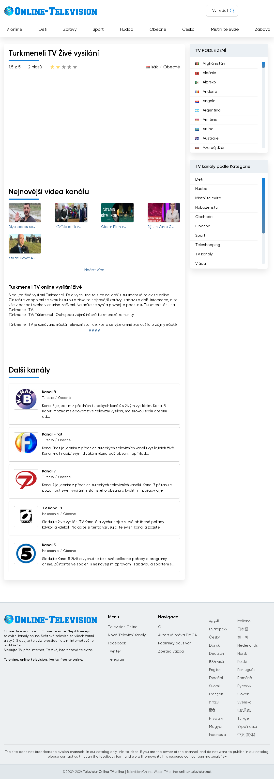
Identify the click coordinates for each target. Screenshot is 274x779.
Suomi (214, 686)
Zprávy (69, 29)
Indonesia (217, 735)
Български (218, 629)
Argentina (208, 110)
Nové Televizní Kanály (127, 635)
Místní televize (225, 29)
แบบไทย (244, 710)
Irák (154, 67)
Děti (42, 29)
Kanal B (49, 392)
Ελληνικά (216, 662)
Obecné (158, 29)
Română (244, 678)
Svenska (244, 702)
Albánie (205, 73)
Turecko (48, 398)
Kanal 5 (49, 545)
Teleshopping (207, 245)
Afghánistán (210, 64)
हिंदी (212, 710)
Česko (188, 29)
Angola (205, 101)
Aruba (204, 129)
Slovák (243, 694)
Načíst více (94, 270)
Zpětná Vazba (171, 651)
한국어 (242, 637)
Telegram (116, 659)
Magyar (216, 727)
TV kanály (204, 254)
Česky (214, 637)
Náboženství (206, 208)
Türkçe (243, 718)
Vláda (200, 264)
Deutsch (216, 653)
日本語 (242, 629)
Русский (244, 686)
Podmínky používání (175, 643)
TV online (13, 29)
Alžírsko (205, 82)
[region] (229, 105)
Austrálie (207, 138)
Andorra (206, 92)
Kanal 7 (49, 471)
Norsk (242, 653)
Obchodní (204, 217)
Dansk (214, 645)
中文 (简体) (246, 735)
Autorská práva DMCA (177, 635)
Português (246, 670)
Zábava (262, 29)
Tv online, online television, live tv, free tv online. (43, 659)
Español (216, 678)
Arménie (206, 120)
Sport (98, 29)
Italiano (244, 621)
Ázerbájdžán (210, 148)
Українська (247, 727)
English (215, 670)
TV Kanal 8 (52, 508)
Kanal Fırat (52, 434)
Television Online (122, 627)
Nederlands (247, 645)
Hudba (126, 29)
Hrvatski (216, 718)
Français (216, 694)
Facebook (117, 643)
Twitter (114, 651)
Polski (242, 662)
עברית (214, 702)
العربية (214, 621)
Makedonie (50, 514)
